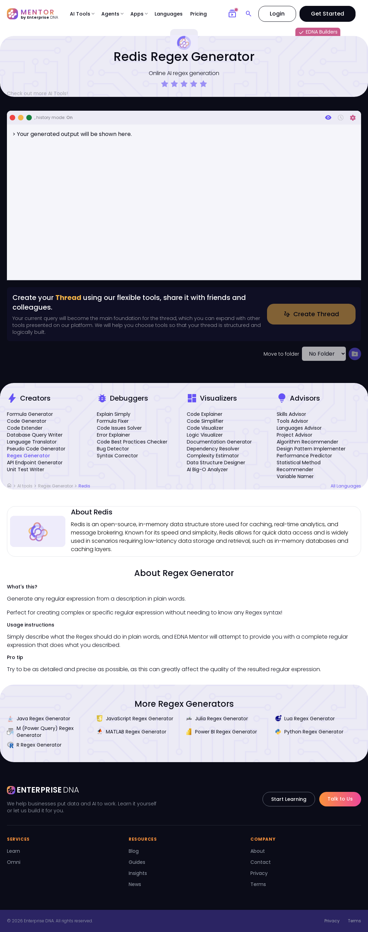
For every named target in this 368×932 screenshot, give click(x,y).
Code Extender (25, 427)
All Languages (346, 486)
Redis (84, 486)
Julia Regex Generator (216, 718)
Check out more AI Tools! (40, 93)
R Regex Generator (34, 744)
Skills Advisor (291, 414)
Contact (260, 862)
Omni (13, 862)
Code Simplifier (205, 421)
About (257, 851)
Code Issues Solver (119, 427)
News (135, 884)
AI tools (25, 486)
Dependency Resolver (213, 448)
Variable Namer (295, 476)
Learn (13, 851)
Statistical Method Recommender (299, 466)
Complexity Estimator (213, 455)
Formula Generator (30, 414)
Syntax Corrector (117, 455)
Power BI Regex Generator (221, 731)
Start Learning (288, 799)
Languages (169, 13)
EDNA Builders (318, 32)
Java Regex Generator (38, 718)
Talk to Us (340, 798)
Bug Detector (113, 448)
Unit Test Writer (25, 469)
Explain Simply (113, 414)
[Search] (248, 14)
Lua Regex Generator (305, 718)
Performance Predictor (304, 455)
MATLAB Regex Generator (131, 731)
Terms (258, 884)
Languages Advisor (299, 427)
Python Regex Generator (309, 731)
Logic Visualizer (205, 434)
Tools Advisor (292, 421)
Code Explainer (204, 414)
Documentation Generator (219, 441)
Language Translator (32, 441)
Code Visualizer (205, 427)
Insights (138, 873)
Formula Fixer (113, 421)
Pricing (198, 13)
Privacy (259, 873)
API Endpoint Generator (35, 462)
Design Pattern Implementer (311, 448)
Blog (134, 851)
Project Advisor (294, 434)
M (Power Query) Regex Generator (40, 732)
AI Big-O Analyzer (207, 469)
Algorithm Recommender (307, 441)
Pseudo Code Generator (36, 448)
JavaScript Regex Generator (134, 718)
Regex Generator (28, 455)
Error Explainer (113, 434)
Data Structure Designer (216, 462)
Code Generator (26, 421)
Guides (137, 862)
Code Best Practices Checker (132, 441)
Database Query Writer (35, 434)
